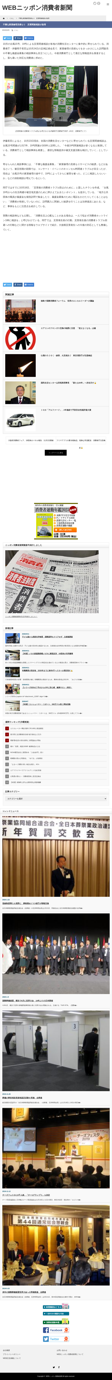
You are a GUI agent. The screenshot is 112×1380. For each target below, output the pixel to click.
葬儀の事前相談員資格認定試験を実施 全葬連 (22, 1098)
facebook (98, 3)
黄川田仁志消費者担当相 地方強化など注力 (25, 734)
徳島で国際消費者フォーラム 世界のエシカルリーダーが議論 (67, 301)
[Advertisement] (56, 258)
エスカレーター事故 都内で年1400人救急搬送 (26, 728)
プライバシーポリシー (11, 1354)
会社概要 (6, 1350)
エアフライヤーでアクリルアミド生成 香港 (25, 770)
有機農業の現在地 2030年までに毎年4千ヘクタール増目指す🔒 (47, 671)
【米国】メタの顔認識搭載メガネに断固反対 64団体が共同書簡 (47, 654)
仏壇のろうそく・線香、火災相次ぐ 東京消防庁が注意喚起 (66, 355)
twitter (94, 3)
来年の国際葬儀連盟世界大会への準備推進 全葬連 (24, 1292)
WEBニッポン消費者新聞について (70, 1354)
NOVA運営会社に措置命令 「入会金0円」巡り (26, 752)
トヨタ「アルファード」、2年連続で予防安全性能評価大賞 (66, 410)
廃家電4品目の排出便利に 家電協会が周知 (25, 740)
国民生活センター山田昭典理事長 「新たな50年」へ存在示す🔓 (68, 383)
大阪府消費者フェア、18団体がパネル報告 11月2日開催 (30, 440)
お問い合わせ (62, 1350)
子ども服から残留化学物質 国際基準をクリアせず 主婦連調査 (47, 637)
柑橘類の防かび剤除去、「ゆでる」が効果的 (26, 758)
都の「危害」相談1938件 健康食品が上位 (25, 746)
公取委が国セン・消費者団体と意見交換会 (25, 776)
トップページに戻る (56, 453)
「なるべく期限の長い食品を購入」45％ (24, 764)
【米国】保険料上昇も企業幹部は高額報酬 (25, 782)
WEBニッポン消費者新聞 (54, 1376)
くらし (16, 30)
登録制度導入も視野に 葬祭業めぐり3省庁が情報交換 (25, 903)
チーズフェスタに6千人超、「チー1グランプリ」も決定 (26, 1195)
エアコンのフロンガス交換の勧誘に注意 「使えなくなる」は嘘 (68, 328)
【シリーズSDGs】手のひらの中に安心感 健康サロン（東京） (47, 687)
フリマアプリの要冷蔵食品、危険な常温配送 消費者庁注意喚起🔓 (80, 441)
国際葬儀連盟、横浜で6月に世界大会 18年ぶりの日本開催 (27, 1001)
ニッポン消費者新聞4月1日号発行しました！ (21, 616)
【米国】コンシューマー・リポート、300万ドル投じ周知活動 (46, 704)
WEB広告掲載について (12, 1358)
